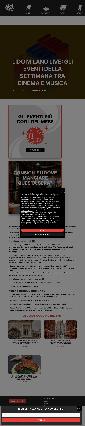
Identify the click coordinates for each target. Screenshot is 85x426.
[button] (62, 190)
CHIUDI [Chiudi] (79, 408)
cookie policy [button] (49, 199)
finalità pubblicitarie (26, 211)
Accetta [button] (42, 230)
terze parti (48, 201)
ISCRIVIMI (41, 420)
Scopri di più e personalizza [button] (42, 234)
